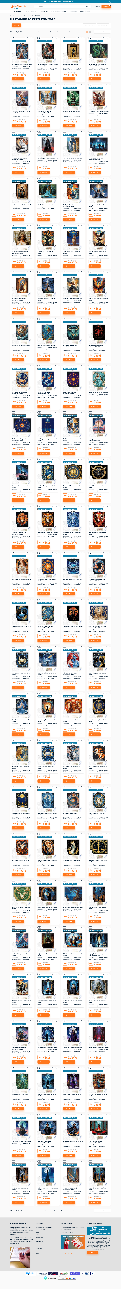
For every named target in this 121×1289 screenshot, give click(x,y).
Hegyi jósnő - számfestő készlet (72, 158)
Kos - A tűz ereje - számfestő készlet (97, 533)
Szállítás (38, 1235)
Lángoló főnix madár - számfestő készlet (98, 299)
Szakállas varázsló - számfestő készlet (72, 1001)
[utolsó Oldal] (69, 32)
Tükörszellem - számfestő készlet (20, 1188)
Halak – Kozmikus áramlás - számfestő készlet (45, 627)
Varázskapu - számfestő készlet (73, 907)
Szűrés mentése (89, 25)
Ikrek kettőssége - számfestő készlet (72, 439)
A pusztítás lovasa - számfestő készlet (21, 1001)
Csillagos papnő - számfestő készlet (71, 252)
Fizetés (37, 1232)
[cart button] (106, 6)
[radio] (90, 32)
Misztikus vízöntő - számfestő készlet (72, 533)
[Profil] (97, 6)
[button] (16, 11)
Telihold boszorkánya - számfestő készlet (47, 1188)
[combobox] (62, 6)
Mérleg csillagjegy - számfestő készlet (98, 861)
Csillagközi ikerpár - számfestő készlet (21, 627)
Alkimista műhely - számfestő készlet (98, 1095)
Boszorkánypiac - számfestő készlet (97, 907)
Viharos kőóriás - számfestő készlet (97, 1001)
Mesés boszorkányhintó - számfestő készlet (19, 1048)
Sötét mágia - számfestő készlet (47, 907)
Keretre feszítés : (16, 68)
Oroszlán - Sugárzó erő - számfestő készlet (19, 533)
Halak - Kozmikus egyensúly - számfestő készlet (97, 580)
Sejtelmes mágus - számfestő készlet (46, 1001)
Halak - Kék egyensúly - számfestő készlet (44, 392)
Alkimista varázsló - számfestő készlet (72, 954)
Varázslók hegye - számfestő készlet (21, 954)
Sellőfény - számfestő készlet (46, 345)
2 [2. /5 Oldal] (50, 32)
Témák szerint (18, 15)
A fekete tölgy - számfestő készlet (45, 252)
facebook (62, 1254)
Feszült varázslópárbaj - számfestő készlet (70, 1188)
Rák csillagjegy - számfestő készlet (45, 767)
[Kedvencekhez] (27, 38)
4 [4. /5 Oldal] (57, 32)
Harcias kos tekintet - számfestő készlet (73, 627)
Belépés (38, 1245)
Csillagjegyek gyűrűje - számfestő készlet (70, 392)
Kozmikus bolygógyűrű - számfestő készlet (70, 814)
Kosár (37, 1253)
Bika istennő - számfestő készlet (98, 392)
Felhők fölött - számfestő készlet (22, 1141)
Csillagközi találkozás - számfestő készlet (70, 205)
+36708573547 (67, 1230)
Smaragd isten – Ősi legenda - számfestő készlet (97, 65)
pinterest (68, 1254)
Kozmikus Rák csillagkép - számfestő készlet (20, 392)
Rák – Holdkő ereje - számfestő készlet (21, 673)
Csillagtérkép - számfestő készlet (47, 1047)
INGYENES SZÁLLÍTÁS (19, 41)
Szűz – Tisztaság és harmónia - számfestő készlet (98, 627)
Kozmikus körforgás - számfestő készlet (98, 720)
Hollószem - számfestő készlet (72, 1047)
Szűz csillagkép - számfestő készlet (71, 861)
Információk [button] (73, 11)
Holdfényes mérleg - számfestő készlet (47, 439)
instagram (65, 1254)
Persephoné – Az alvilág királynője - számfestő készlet (47, 65)
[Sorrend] (102, 32)
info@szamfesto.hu (68, 1232)
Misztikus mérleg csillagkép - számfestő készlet (21, 814)
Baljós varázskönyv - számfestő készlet (47, 954)
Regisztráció (39, 1248)
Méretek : (15, 66)
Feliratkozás (92, 1252)
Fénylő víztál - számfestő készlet (47, 205)
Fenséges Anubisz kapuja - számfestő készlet (71, 65)
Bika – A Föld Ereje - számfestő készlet (21, 907)
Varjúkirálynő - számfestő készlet (47, 158)
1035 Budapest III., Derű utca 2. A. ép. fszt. (74, 1227)
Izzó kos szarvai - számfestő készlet (71, 720)
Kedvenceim (39, 1256)
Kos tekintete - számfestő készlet (47, 532)
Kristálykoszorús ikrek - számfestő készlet (70, 673)
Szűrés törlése (102, 25)
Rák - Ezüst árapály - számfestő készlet (72, 580)
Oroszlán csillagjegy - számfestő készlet (47, 861)
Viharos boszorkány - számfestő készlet (73, 1141)
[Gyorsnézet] (30, 38)
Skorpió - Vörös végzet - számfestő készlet (96, 346)
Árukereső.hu (31, 1274)
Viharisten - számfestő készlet (72, 298)
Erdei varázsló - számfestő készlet (20, 1095)
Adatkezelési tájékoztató (42, 1230)
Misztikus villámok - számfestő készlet (46, 299)
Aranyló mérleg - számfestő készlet (71, 486)
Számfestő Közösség (31, 11)
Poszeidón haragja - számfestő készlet (21, 346)
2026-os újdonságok (85, 11)
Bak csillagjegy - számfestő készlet (71, 767)
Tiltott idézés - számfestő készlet (99, 1047)
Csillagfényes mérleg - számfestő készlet (95, 439)
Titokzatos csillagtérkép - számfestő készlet (20, 439)
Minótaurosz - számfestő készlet (22, 205)
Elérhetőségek (39, 1237)
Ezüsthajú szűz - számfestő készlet (20, 720)
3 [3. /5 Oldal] (57, 1211)
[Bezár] (110, 2)
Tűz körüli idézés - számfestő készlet (97, 1188)
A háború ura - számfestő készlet (99, 111)
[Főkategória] (10, 16)
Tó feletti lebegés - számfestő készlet (46, 1095)
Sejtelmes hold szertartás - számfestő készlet (97, 158)
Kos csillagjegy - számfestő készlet (20, 861)
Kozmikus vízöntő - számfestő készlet (46, 673)
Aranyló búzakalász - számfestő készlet (21, 580)
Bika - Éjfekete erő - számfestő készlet (98, 486)
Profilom (38, 1250)
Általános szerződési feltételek (44, 1227)
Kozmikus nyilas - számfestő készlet (46, 720)
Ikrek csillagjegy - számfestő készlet (97, 673)
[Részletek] (18, 78)
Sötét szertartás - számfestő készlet (72, 1095)
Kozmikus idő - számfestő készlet (22, 64)
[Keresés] (87, 6)
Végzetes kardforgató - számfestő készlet (19, 299)
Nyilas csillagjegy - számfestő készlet (98, 767)
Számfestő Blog (44, 11)
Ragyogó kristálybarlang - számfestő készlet (96, 954)
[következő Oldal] (66, 32)
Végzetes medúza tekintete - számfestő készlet (20, 252)
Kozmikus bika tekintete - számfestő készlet (70, 346)
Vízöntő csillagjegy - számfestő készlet (47, 814)
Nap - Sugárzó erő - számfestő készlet (46, 580)
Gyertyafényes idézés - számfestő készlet (96, 1141)
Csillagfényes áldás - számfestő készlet (98, 205)
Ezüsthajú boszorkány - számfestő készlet (44, 1141)
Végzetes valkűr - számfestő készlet (97, 252)
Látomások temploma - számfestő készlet (44, 112)
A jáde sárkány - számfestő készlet (71, 112)
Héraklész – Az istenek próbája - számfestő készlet (21, 112)
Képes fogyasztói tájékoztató (58, 11)
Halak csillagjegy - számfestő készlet (46, 486)
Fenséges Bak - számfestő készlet (20, 486)
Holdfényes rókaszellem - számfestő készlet (19, 158)
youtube (72, 1254)
